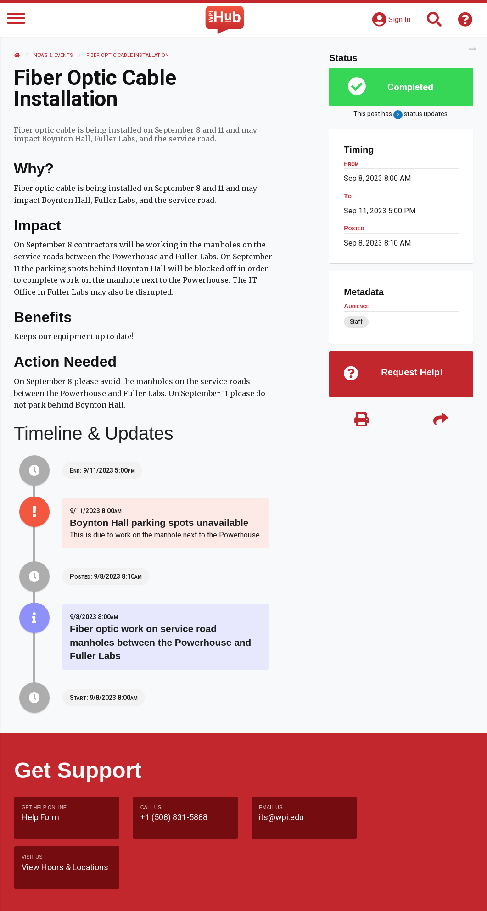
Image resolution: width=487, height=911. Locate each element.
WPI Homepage (406, 876)
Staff (356, 321)
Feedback (307, 876)
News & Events (53, 55)
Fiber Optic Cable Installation (127, 55)
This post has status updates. (401, 114)
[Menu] (16, 20)
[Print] (361, 419)
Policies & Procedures (361, 894)
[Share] (440, 419)
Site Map (351, 876)
